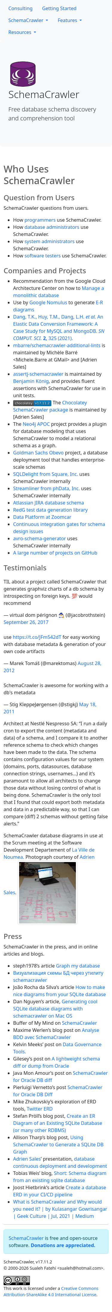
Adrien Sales (27, 1159)
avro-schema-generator (39, 538)
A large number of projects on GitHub (55, 552)
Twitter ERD (40, 1109)
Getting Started (59, 8)
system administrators (49, 241)
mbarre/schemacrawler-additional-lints (56, 345)
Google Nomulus (48, 302)
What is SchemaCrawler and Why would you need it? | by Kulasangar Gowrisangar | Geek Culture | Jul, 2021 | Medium (60, 1208)
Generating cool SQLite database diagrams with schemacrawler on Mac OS (55, 1008)
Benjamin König (31, 381)
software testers (42, 255)
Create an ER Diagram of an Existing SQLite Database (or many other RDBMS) (57, 1123)
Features (68, 20)
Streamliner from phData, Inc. (46, 488)
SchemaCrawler (26, 20)
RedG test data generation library (50, 510)
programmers (40, 220)
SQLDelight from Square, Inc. (45, 474)
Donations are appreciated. (63, 1245)
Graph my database (78, 965)
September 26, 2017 (26, 622)
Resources (20, 32)
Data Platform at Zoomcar (42, 517)
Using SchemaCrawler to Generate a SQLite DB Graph (58, 1144)
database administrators (51, 227)
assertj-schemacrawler (38, 374)
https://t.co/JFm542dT (37, 637)
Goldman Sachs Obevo (38, 452)
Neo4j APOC (36, 424)
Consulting (20, 8)
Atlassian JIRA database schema (48, 502)
